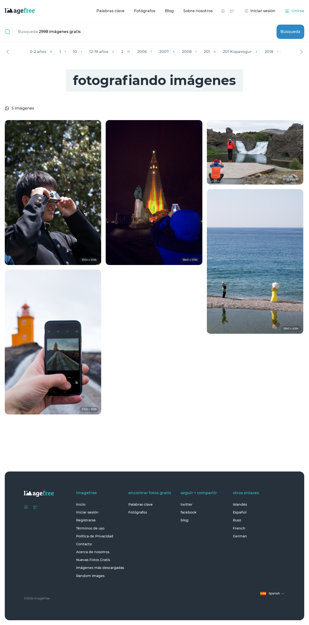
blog (185, 520)
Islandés (240, 504)
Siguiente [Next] (301, 52)
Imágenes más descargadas (100, 568)
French (239, 528)
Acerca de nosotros (92, 552)
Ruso (237, 520)
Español (239, 512)
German (240, 536)
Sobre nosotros (198, 11)
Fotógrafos (144, 11)
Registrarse (86, 520)
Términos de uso (90, 528)
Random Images (90, 576)
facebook (189, 512)
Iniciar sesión (87, 512)
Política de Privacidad (94, 536)
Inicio (80, 504)
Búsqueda (290, 31)
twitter (187, 504)
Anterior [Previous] (7, 52)
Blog (169, 11)
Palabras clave (110, 11)
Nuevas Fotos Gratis (93, 560)
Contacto (84, 544)
